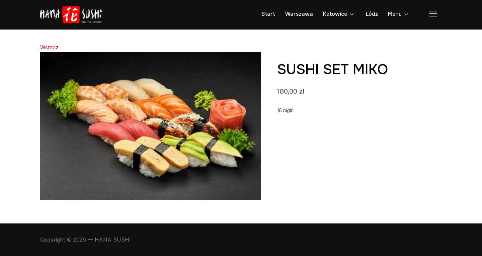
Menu (395, 13)
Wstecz (49, 47)
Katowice (335, 13)
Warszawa (299, 13)
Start (268, 13)
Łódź (372, 13)
